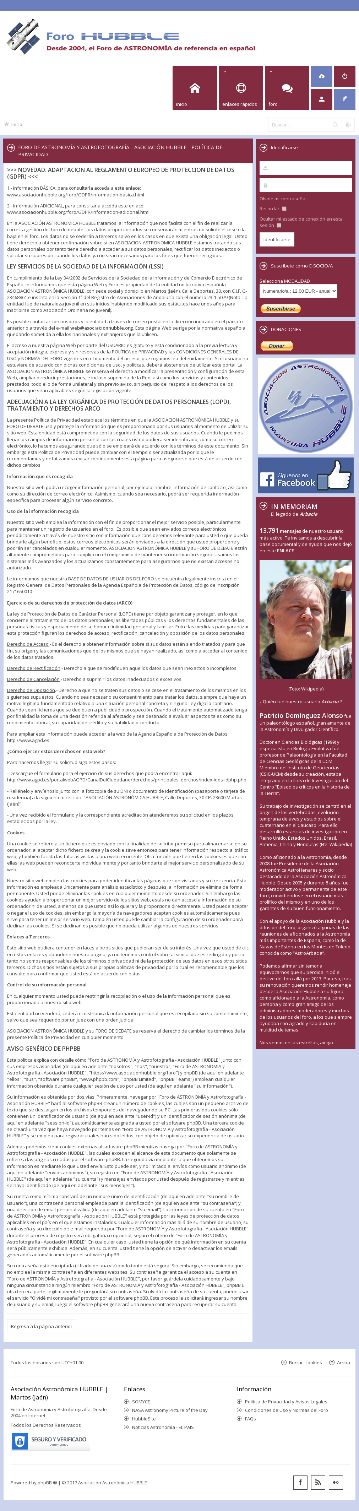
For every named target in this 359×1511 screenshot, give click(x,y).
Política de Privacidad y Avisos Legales (286, 1401)
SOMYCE (141, 1401)
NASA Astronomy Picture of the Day (170, 1410)
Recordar (273, 208)
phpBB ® (47, 1482)
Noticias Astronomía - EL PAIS (163, 1427)
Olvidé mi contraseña (282, 198)
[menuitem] (321, 76)
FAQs (250, 1418)
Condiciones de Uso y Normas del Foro (286, 1410)
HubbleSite (144, 1418)
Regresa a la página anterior (41, 1326)
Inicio (16, 124)
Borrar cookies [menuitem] (305, 1362)
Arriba (343, 1362)
